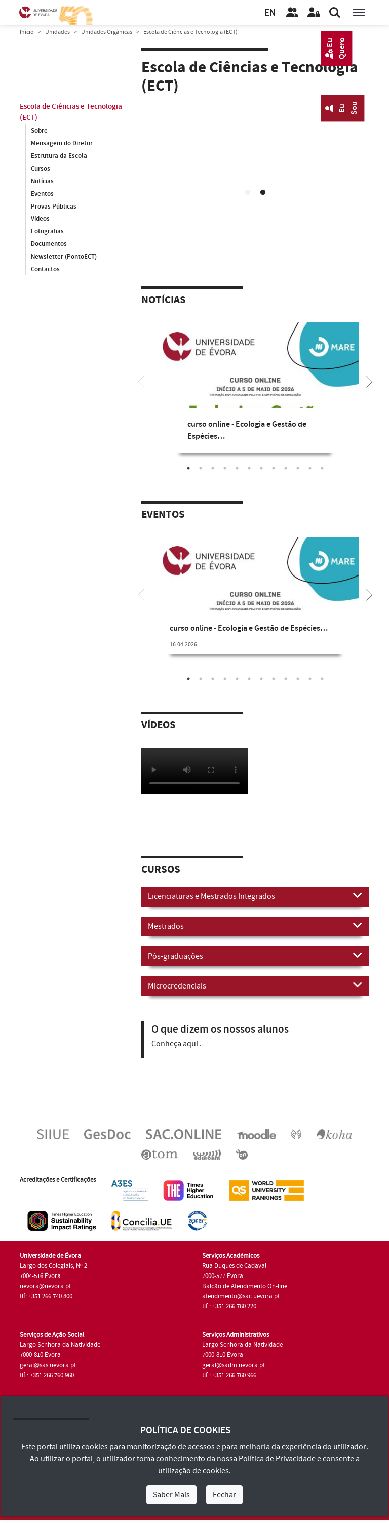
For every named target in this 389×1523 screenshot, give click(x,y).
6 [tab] (249, 468)
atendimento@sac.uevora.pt (241, 1296)
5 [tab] (237, 468)
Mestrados (255, 925)
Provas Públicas (53, 206)
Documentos (49, 244)
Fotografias (47, 231)
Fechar (224, 1495)
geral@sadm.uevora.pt (233, 1365)
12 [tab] (322, 468)
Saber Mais (171, 1495)
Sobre (39, 130)
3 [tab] (213, 468)
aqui (190, 1044)
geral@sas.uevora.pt (48, 1365)
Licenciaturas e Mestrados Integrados (255, 895)
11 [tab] (310, 468)
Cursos (40, 168)
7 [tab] (261, 468)
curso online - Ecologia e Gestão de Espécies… (249, 628)
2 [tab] (263, 193)
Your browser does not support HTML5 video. (255, 168)
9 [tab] (286, 468)
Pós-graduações (255, 955)
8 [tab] (273, 468)
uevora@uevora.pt (45, 1286)
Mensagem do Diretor (62, 143)
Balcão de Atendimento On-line (244, 1286)
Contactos (45, 269)
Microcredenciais (255, 985)
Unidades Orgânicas (106, 32)
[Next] (369, 381)
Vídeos (40, 219)
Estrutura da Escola (59, 155)
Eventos (42, 193)
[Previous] (141, 381)
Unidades (57, 32)
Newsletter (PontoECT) (64, 257)
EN (270, 13)
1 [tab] (248, 193)
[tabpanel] (255, 169)
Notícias (42, 181)
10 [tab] (298, 468)
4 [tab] (225, 468)
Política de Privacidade (277, 1459)
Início (27, 32)
